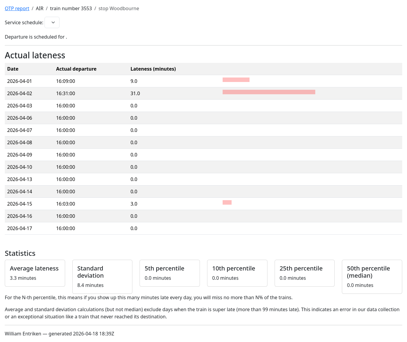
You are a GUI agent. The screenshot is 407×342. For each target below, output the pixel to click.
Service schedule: (24, 22)
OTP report (17, 8)
